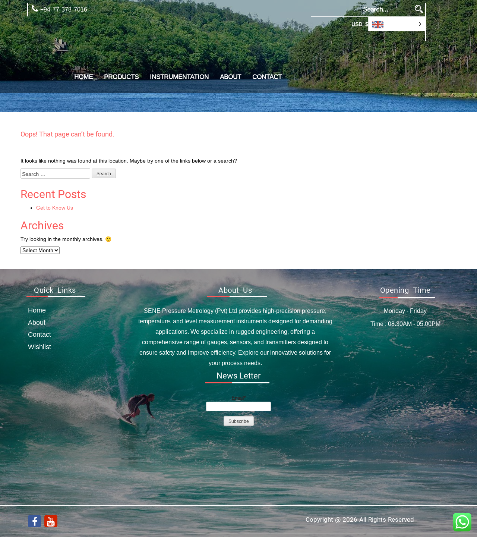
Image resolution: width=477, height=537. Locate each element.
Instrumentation (179, 77)
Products (121, 77)
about (230, 77)
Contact (267, 77)
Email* (238, 403)
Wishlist (39, 347)
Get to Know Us (54, 208)
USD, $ (359, 24)
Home (83, 77)
